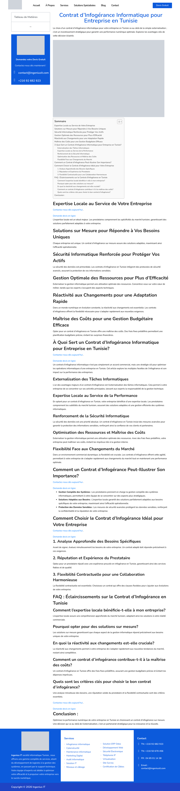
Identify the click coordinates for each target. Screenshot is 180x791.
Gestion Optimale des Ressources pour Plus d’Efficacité (78, 135)
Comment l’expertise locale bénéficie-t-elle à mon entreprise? (81, 181)
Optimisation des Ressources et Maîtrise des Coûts (77, 156)
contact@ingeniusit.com (33, 73)
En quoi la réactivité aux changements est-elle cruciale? (79, 186)
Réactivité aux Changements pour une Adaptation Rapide (79, 138)
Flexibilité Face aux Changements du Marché (75, 159)
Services (64, 5)
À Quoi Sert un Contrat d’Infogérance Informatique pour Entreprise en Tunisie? (87, 145)
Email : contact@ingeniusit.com (153, 767)
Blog (103, 5)
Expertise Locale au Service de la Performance (75, 151)
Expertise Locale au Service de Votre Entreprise (74, 125)
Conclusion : (59, 195)
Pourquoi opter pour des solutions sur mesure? (76, 183)
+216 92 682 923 (29, 81)
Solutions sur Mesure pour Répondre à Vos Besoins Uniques (80, 128)
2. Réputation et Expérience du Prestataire (74, 172)
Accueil (36, 5)
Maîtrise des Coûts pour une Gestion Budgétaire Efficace (78, 141)
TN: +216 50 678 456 (152, 751)
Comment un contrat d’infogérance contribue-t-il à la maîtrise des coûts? (85, 189)
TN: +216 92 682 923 (152, 744)
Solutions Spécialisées (84, 5)
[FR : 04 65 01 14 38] (138, 758)
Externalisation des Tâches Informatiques (73, 148)
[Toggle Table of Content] (118, 121)
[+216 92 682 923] (14, 80)
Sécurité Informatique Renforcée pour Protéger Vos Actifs (79, 132)
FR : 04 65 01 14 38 (151, 758)
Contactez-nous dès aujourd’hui (68, 209)
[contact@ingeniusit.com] (14, 72)
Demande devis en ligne (64, 215)
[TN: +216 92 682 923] (138, 743)
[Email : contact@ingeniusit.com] (138, 765)
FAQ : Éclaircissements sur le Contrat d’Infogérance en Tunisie (80, 177)
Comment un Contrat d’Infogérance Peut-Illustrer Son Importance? (82, 162)
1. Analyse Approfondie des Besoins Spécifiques (76, 169)
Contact (115, 5)
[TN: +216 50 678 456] (138, 750)
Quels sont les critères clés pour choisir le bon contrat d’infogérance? (84, 192)
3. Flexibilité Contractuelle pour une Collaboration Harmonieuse (82, 174)
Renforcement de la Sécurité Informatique (74, 154)
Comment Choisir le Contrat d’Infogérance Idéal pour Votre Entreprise (84, 165)
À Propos (50, 5)
